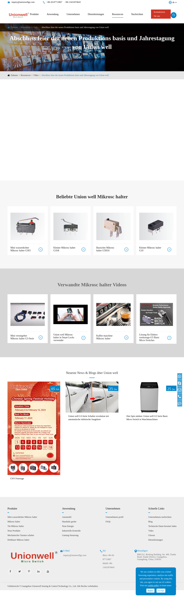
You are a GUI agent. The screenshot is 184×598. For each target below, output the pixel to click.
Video (35, 27)
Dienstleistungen (96, 14)
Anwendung (53, 14)
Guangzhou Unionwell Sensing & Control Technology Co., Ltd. (49, 594)
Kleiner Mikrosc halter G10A (64, 248)
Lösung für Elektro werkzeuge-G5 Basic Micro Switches (149, 337)
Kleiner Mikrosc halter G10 (150, 248)
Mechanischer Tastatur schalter (21, 543)
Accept (161, 590)
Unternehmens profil (114, 525)
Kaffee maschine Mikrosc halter (104, 336)
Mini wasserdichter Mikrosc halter (22, 525)
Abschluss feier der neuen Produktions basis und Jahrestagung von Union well (75, 27)
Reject (150, 590)
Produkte (34, 14)
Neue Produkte (14, 538)
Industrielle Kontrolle (71, 538)
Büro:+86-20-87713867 (108, 565)
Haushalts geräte (69, 529)
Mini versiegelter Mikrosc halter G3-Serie (22, 336)
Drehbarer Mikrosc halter (18, 547)
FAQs (108, 529)
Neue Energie (68, 534)
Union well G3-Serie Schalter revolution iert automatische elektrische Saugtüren (90, 425)
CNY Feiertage (18, 486)
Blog (150, 529)
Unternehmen (73, 14)
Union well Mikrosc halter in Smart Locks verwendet (63, 337)
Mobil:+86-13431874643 (108, 573)
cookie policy (153, 585)
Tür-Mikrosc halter (16, 534)
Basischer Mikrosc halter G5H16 (105, 248)
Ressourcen (117, 14)
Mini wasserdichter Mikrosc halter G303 (20, 248)
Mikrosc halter (14, 529)
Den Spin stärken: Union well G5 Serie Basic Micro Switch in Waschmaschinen (148, 425)
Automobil (66, 525)
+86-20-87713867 (54, 2)
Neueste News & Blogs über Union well (92, 376)
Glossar (151, 543)
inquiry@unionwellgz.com (23, 2)
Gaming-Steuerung (70, 543)
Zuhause (14, 27)
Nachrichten (137, 14)
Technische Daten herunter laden (162, 534)
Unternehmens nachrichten (159, 525)
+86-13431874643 (73, 2)
